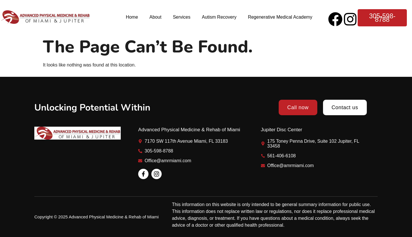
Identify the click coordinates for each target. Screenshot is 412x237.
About (155, 17)
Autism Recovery (219, 17)
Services (181, 17)
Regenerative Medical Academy (280, 17)
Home (132, 17)
